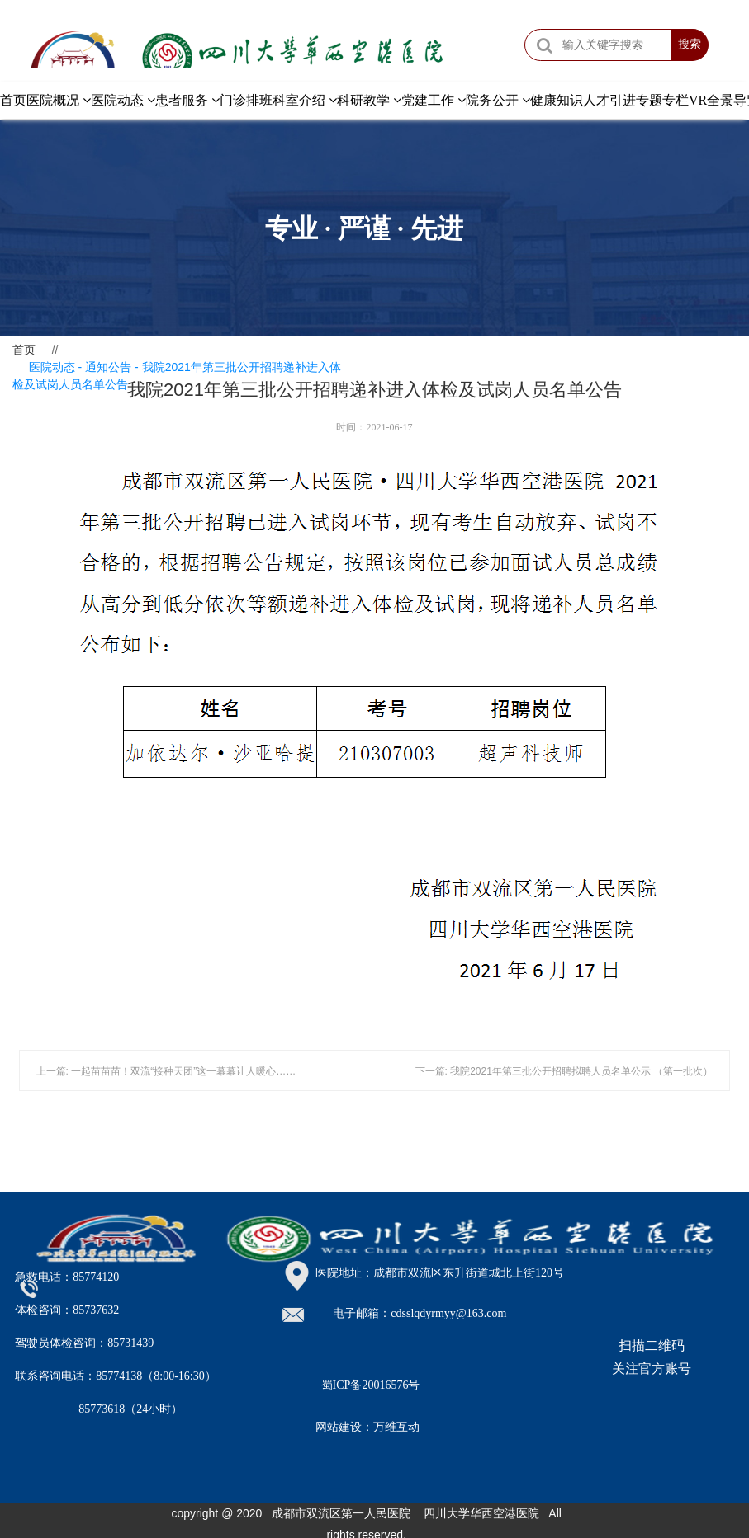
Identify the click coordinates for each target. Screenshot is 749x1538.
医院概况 (58, 100)
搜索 (689, 44)
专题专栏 (662, 100)
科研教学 (369, 100)
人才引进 (609, 100)
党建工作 (433, 100)
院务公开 (498, 100)
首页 (13, 100)
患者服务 (187, 100)
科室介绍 (305, 100)
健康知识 (556, 100)
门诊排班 (246, 100)
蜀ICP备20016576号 (370, 1385)
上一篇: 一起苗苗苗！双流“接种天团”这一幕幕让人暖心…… (166, 1071)
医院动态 (123, 100)
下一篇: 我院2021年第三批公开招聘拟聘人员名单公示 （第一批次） (564, 1071)
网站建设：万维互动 (367, 1427)
